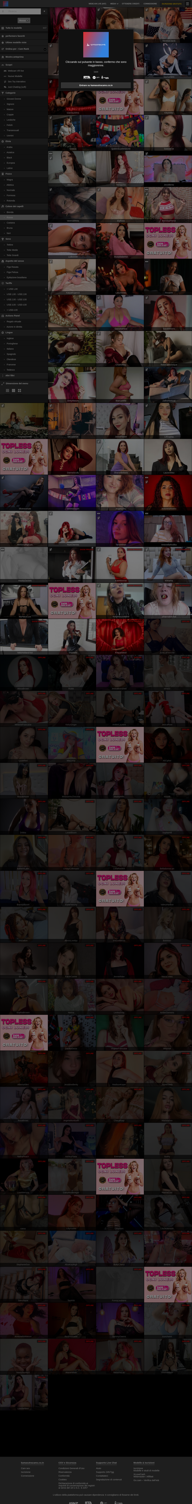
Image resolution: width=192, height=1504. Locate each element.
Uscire (96, 71)
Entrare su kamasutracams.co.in (96, 85)
